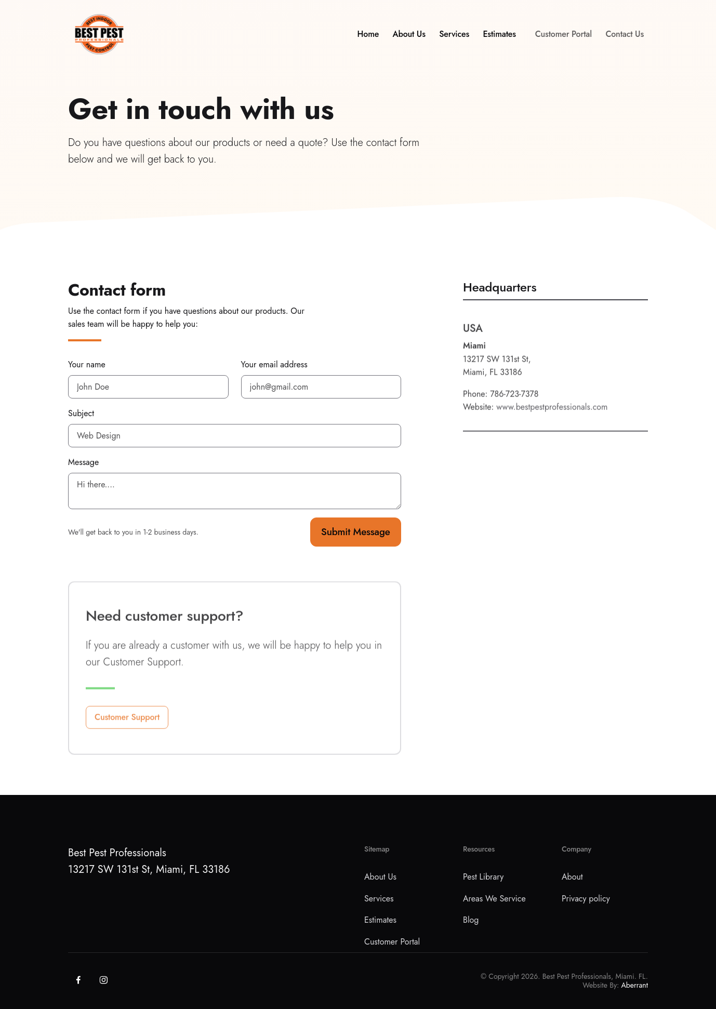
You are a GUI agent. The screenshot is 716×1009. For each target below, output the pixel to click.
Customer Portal (563, 38)
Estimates (499, 38)
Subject (81, 413)
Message (83, 462)
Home (368, 38)
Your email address (274, 364)
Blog (471, 920)
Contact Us (624, 38)
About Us (409, 38)
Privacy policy (586, 899)
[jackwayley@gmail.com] (321, 386)
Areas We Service (494, 899)
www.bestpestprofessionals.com (551, 424)
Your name (86, 364)
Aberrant (634, 985)
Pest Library (483, 877)
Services (454, 38)
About (572, 877)
